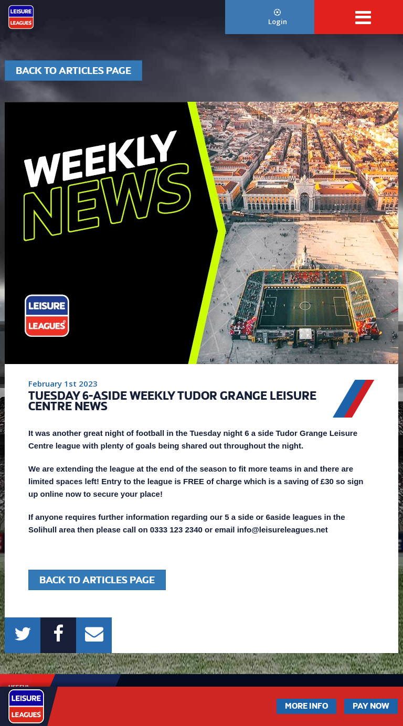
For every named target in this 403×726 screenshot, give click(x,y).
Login (277, 17)
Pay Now (371, 706)
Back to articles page (73, 70)
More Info (306, 706)
